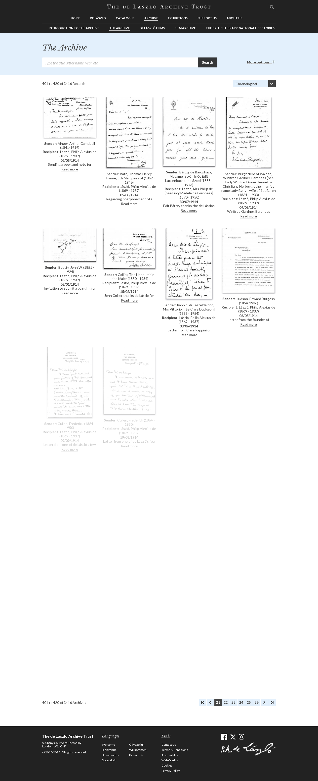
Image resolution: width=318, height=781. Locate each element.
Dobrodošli (109, 760)
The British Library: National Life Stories (240, 28)
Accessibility (169, 755)
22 (226, 702)
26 (257, 702)
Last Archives (272, 702)
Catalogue (125, 18)
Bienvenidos (110, 755)
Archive (151, 18)
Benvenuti (136, 755)
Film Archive (185, 28)
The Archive (119, 28)
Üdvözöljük (136, 744)
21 (218, 702)
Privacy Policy (170, 771)
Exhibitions (178, 18)
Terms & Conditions (174, 750)
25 (249, 702)
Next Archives (264, 702)
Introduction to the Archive (74, 28)
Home (75, 18)
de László (98, 18)
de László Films (152, 28)
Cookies (166, 765)
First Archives (202, 702)
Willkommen (138, 750)
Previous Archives (210, 702)
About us (234, 18)
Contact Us (168, 744)
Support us (207, 18)
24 (241, 702)
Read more (69, 169)
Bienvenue (109, 750)
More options (258, 62)
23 (234, 702)
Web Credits (169, 760)
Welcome (108, 744)
